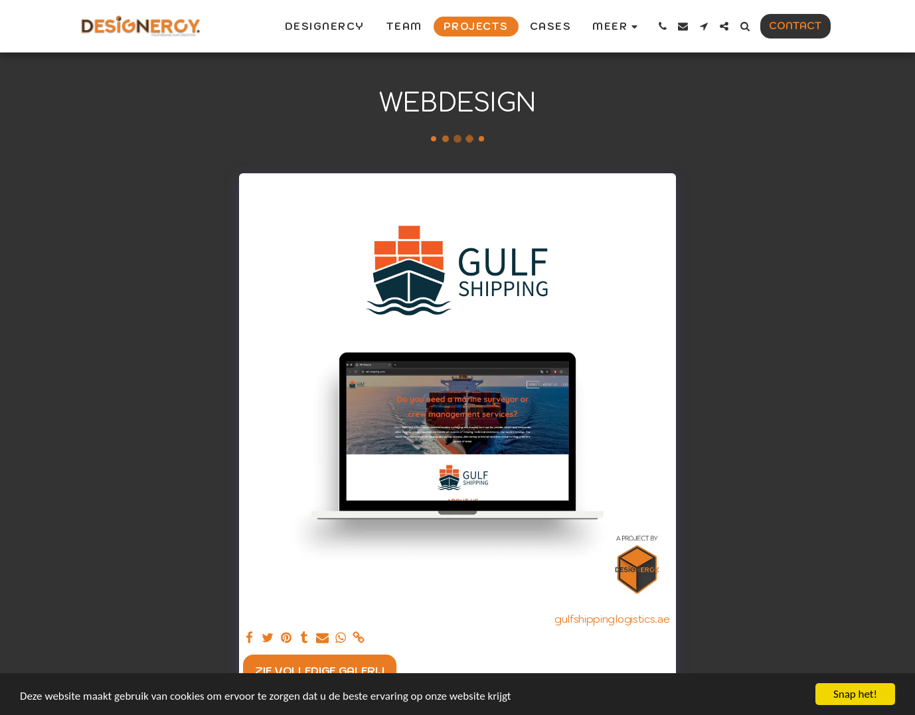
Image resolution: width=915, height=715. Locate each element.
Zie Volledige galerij (319, 670)
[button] (662, 26)
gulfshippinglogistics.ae (611, 619)
